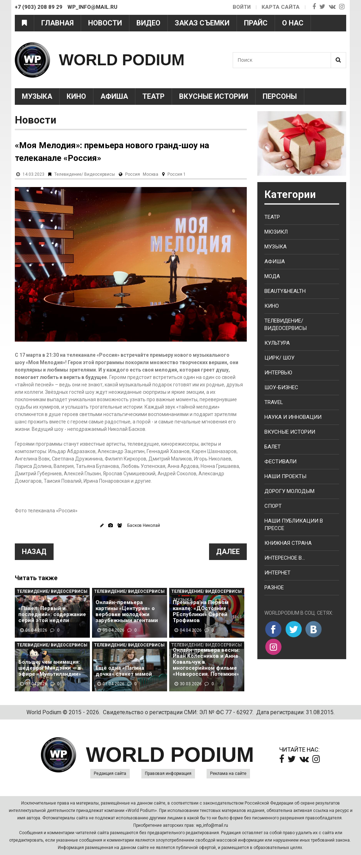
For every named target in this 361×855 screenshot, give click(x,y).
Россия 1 (176, 174)
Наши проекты (285, 476)
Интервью (278, 372)
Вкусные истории (213, 96)
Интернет (277, 573)
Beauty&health (285, 291)
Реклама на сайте (228, 773)
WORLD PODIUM (122, 60)
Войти (241, 7)
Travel (273, 402)
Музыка (37, 96)
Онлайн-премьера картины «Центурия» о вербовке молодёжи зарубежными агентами (127, 612)
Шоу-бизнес (281, 387)
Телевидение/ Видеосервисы (84, 174)
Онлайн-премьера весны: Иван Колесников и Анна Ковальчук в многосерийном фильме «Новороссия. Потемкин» (206, 662)
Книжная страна (288, 543)
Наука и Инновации (293, 417)
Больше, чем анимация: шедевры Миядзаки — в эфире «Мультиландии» (49, 668)
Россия (132, 174)
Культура (277, 343)
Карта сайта (281, 7)
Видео (148, 23)
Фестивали (280, 461)
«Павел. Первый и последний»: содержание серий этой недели (52, 615)
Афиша (114, 96)
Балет (272, 447)
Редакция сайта (110, 773)
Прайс (256, 23)
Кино (76, 96)
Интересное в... (284, 558)
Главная (57, 23)
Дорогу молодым (289, 491)
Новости (105, 23)
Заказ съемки (202, 23)
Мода (272, 276)
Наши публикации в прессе (293, 524)
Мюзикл (276, 232)
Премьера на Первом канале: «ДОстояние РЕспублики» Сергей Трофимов (200, 612)
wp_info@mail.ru (212, 825)
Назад (34, 551)
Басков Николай (143, 525)
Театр (153, 96)
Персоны (280, 96)
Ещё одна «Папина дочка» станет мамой (124, 671)
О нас (293, 23)
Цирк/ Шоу (279, 358)
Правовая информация (168, 773)
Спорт (273, 506)
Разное (274, 587)
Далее (228, 551)
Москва (150, 174)
